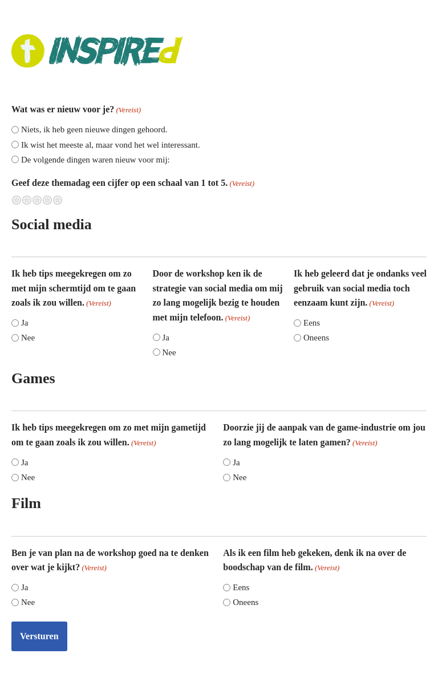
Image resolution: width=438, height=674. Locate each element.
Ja (25, 322)
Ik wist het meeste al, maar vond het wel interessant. (110, 144)
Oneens (316, 337)
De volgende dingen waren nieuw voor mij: (95, 159)
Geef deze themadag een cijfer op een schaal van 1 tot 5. (132, 184)
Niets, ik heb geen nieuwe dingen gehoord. (94, 129)
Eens (311, 322)
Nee (28, 337)
